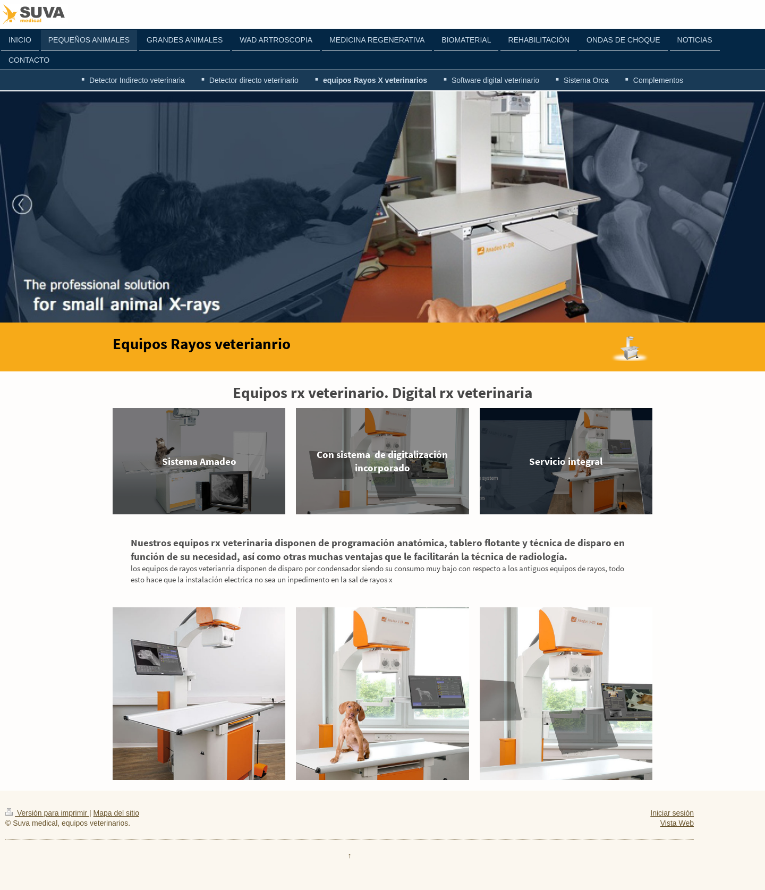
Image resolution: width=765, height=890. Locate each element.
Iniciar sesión (672, 813)
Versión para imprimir (47, 813)
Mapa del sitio (116, 813)
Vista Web (677, 823)
